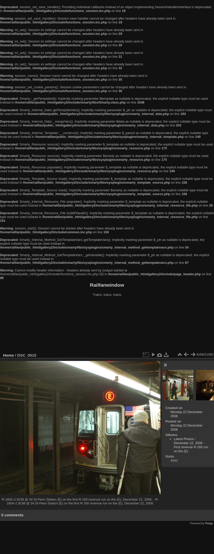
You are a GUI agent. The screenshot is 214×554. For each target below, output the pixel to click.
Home (8, 355)
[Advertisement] (107, 325)
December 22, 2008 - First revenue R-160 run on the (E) (191, 447)
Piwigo (209, 523)
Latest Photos (184, 439)
